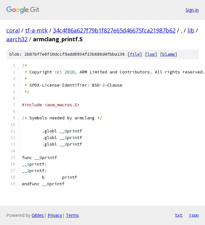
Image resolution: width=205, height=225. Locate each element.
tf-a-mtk (36, 30)
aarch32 (17, 39)
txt (178, 215)
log (151, 54)
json (194, 215)
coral (13, 30)
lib (190, 30)
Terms (72, 215)
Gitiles (38, 215)
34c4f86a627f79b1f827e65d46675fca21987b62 (114, 30)
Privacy (55, 215)
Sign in (192, 10)
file (135, 54)
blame (168, 54)
